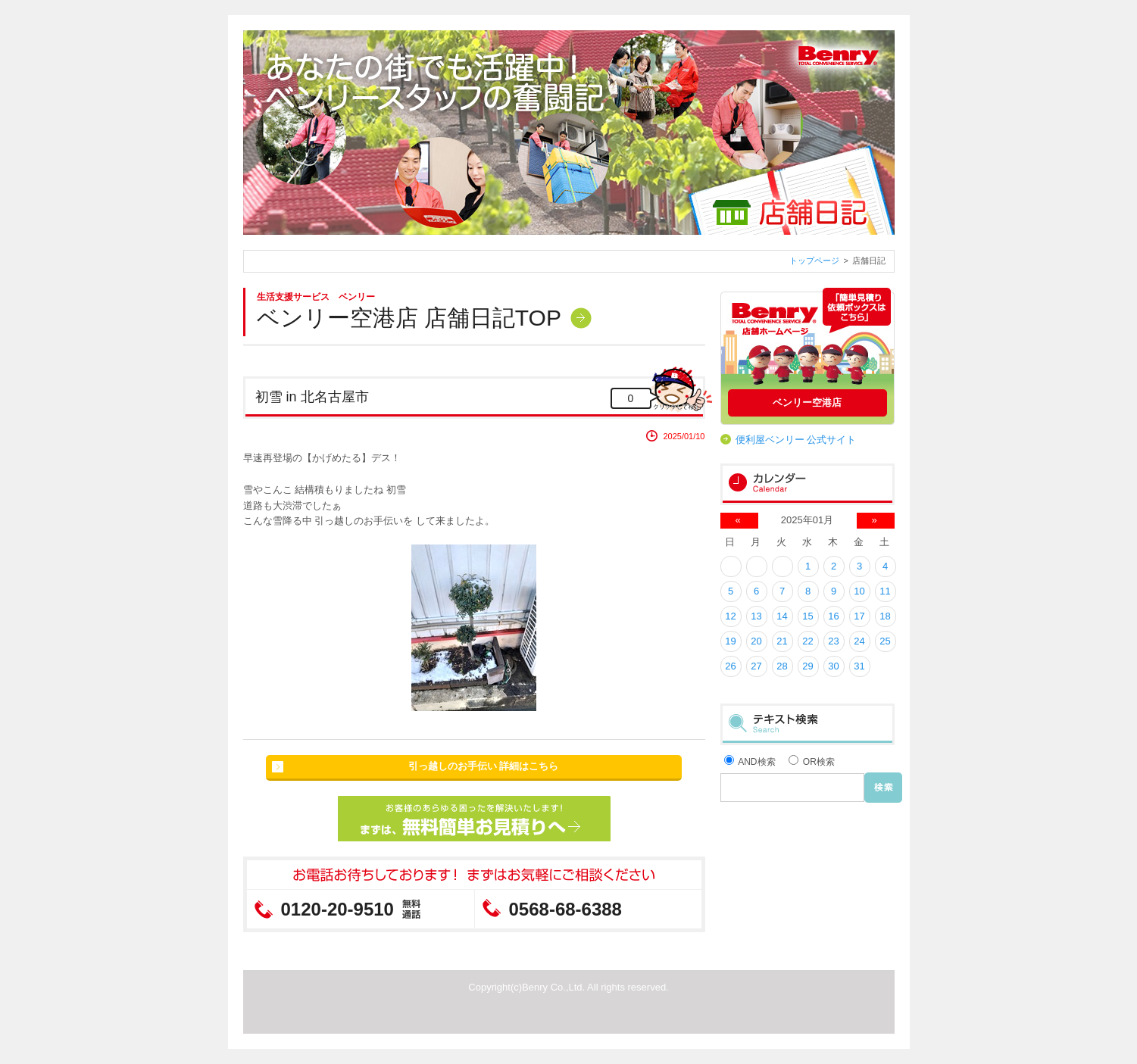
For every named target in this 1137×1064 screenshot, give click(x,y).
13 (756, 616)
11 (884, 591)
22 (807, 641)
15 (807, 616)
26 (730, 666)
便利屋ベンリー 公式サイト (796, 439)
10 (859, 591)
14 (781, 616)
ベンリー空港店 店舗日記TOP (409, 317)
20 (756, 641)
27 (756, 666)
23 (833, 641)
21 (781, 641)
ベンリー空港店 (807, 402)
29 (807, 666)
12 (730, 616)
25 (884, 641)
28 (781, 666)
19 (730, 641)
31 (859, 666)
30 (833, 666)
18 (884, 616)
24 (859, 641)
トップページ (814, 260)
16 (833, 616)
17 (859, 616)
